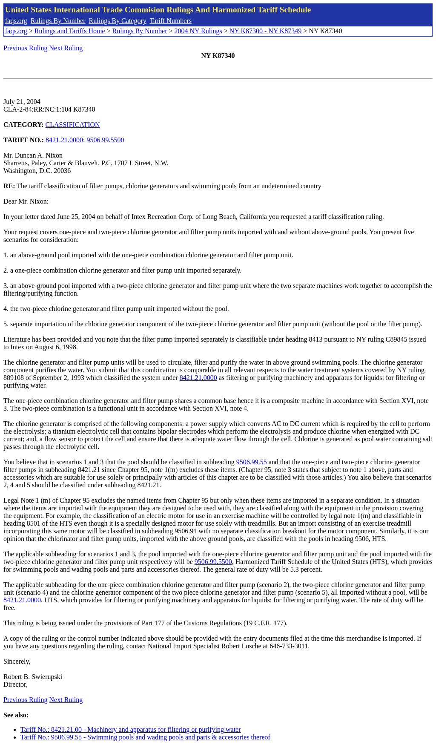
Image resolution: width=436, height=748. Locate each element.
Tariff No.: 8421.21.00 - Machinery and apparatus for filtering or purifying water (130, 729)
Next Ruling (66, 48)
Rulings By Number (58, 20)
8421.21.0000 (64, 140)
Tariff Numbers (170, 20)
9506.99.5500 (105, 140)
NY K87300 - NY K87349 (265, 31)
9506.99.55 (251, 462)
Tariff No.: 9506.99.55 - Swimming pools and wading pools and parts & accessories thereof (145, 737)
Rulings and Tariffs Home (69, 31)
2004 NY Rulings (198, 31)
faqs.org (16, 20)
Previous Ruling (25, 48)
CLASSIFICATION (73, 124)
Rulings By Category (117, 20)
